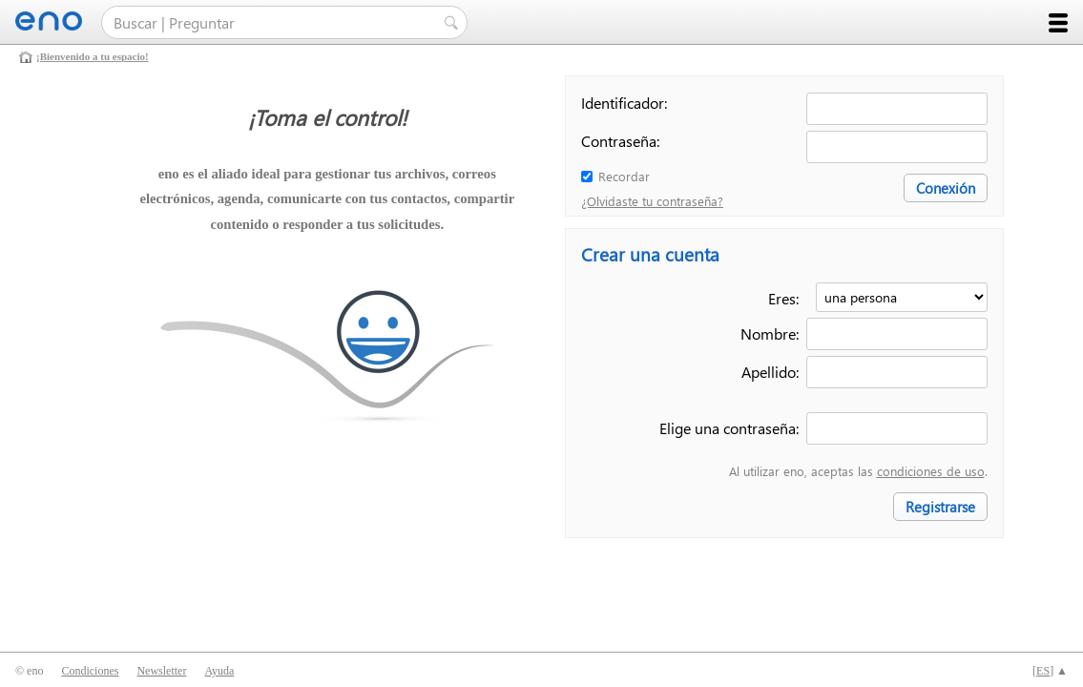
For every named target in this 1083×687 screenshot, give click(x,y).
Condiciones (89, 670)
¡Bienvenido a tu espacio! (92, 56)
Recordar (624, 176)
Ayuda (219, 670)
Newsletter (161, 670)
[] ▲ (1050, 670)
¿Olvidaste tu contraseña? (652, 201)
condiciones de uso (931, 471)
